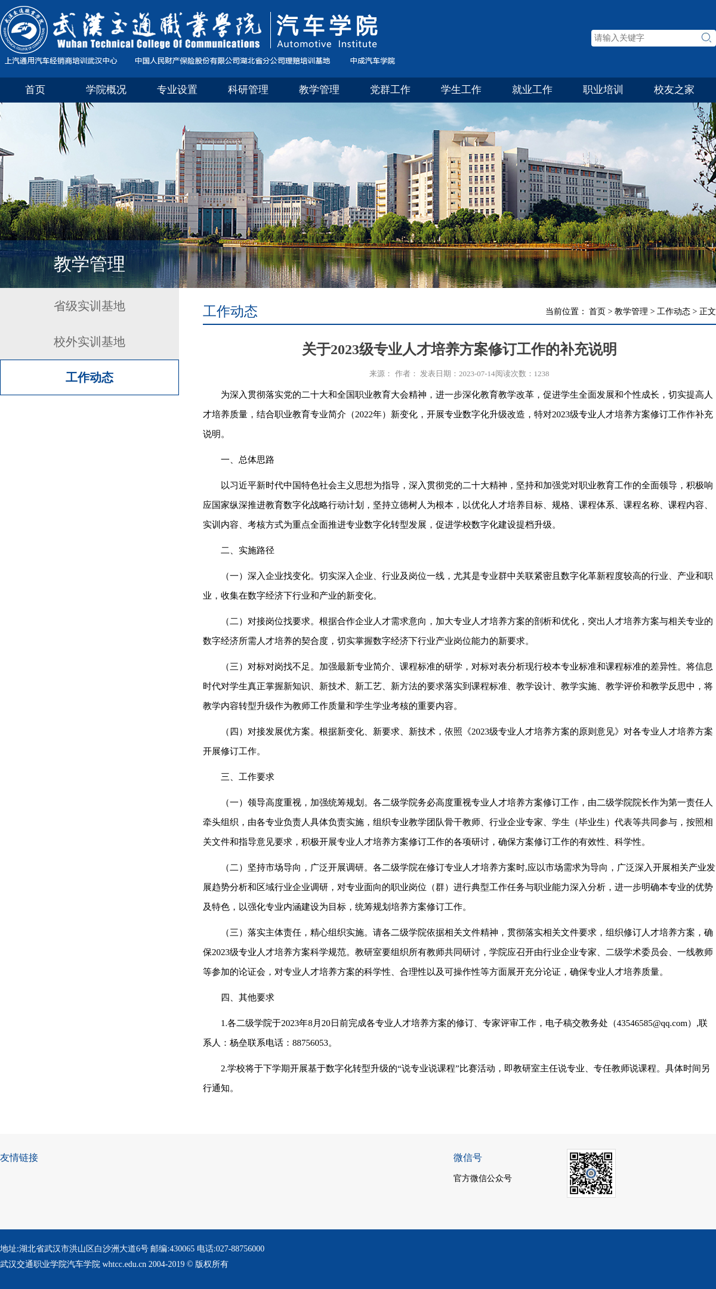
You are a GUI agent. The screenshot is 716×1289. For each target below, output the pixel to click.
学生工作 (461, 89)
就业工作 (532, 89)
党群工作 (390, 89)
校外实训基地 (89, 341)
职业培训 (603, 89)
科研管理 (248, 89)
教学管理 (319, 89)
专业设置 (177, 89)
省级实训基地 (89, 305)
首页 (35, 89)
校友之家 (674, 89)
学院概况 (106, 89)
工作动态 (89, 377)
